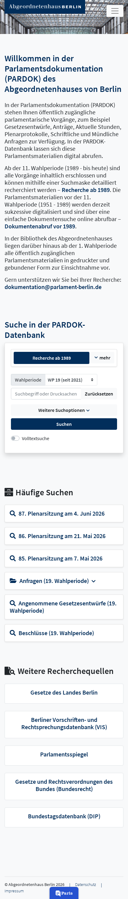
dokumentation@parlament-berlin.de (53, 287)
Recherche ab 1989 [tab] (52, 358)
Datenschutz (85, 884)
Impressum (14, 891)
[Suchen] (46, 393)
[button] (64, 893)
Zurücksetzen (99, 394)
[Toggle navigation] (114, 11)
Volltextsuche (35, 438)
